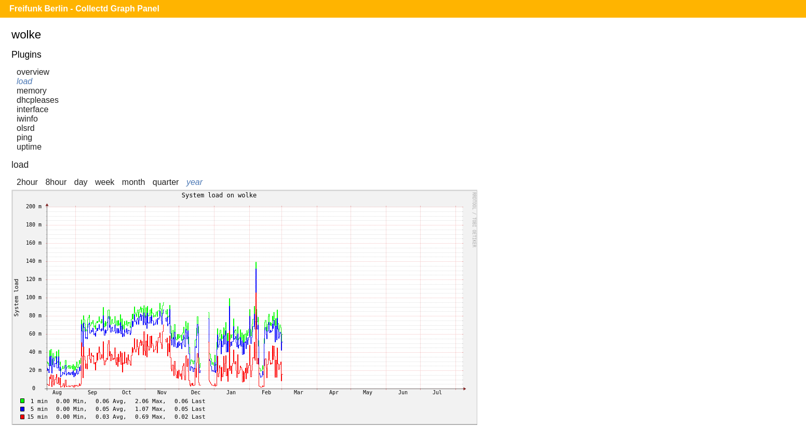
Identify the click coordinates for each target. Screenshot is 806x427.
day (81, 182)
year (194, 182)
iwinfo (27, 118)
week (104, 182)
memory (32, 90)
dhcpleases (38, 100)
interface (32, 109)
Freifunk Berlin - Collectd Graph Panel (84, 8)
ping (24, 137)
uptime (29, 146)
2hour (27, 182)
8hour (55, 182)
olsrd (26, 128)
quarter (166, 182)
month (133, 182)
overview (33, 72)
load (24, 81)
